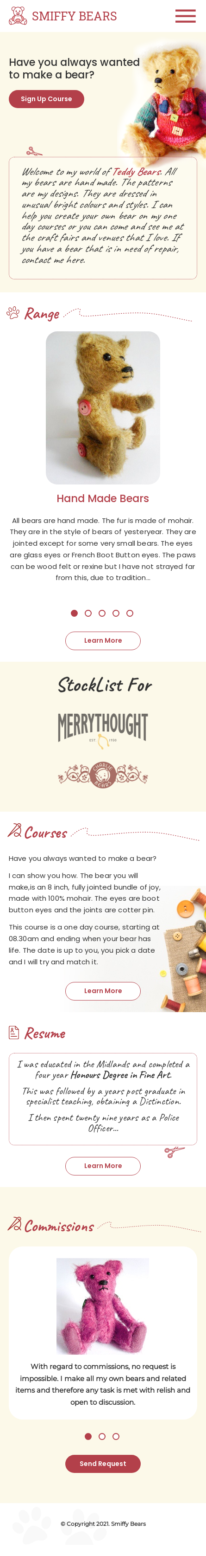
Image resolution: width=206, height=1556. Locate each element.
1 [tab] (74, 618)
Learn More (103, 646)
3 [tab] (102, 618)
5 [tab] (129, 618)
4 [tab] (115, 618)
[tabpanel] (103, 468)
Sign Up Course (49, 99)
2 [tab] (88, 618)
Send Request (103, 1474)
